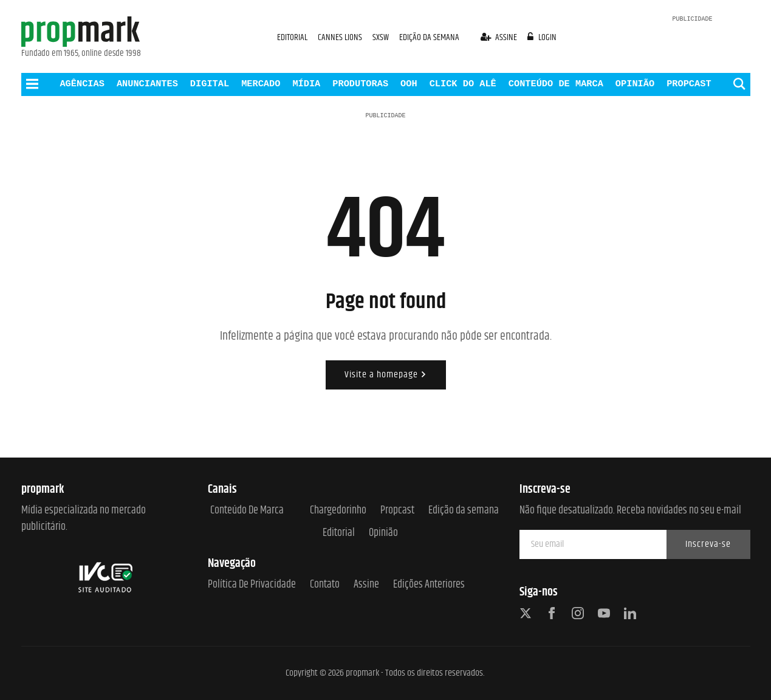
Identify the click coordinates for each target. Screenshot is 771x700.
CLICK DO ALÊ (463, 83)
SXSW (381, 37)
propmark (362, 673)
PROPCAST (688, 83)
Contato (325, 585)
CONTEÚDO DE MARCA (556, 83)
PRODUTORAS (360, 83)
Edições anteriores (429, 585)
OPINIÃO (634, 83)
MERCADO (260, 83)
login (542, 37)
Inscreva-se (708, 544)
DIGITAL (209, 83)
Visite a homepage (385, 374)
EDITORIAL (292, 37)
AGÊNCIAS (82, 83)
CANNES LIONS (341, 37)
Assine (366, 585)
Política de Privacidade (252, 585)
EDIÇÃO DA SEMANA (429, 37)
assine (500, 37)
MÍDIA (306, 83)
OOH (408, 83)
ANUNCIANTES (147, 83)
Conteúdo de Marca (247, 511)
